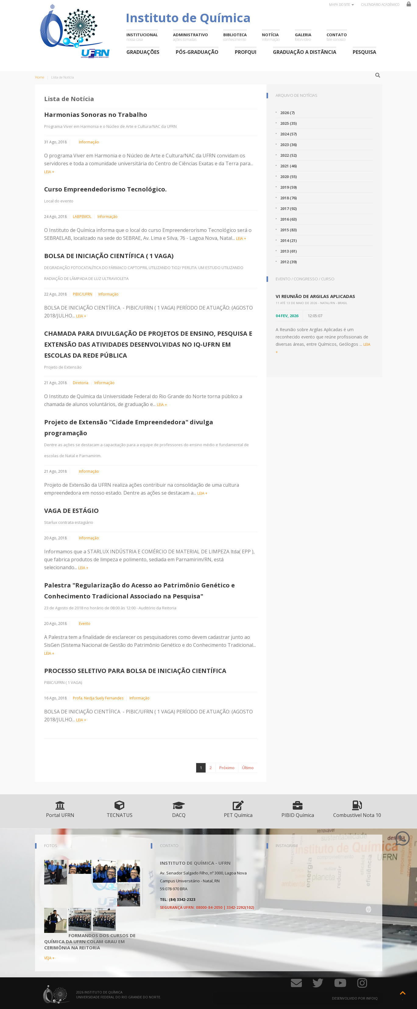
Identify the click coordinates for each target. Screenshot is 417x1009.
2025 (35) (288, 123)
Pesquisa (364, 52)
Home (39, 77)
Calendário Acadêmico (380, 4)
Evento (84, 623)
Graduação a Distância (304, 52)
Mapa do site (341, 4)
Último (248, 767)
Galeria (303, 37)
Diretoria (80, 382)
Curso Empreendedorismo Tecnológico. (105, 189)
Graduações (142, 52)
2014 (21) (288, 240)
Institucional (142, 37)
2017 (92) (288, 208)
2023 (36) (288, 144)
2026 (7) (287, 112)
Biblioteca (235, 37)
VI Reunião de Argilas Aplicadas (315, 296)
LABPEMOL (82, 216)
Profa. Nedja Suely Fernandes (98, 698)
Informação (89, 142)
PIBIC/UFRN (82, 294)
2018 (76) (288, 198)
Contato (337, 37)
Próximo (227, 767)
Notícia (271, 37)
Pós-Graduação (197, 52)
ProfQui (245, 52)
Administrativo (190, 37)
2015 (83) (288, 230)
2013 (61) (288, 251)
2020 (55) (288, 176)
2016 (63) (288, 219)
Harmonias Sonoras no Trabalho (95, 114)
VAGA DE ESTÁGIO (71, 510)
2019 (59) (288, 187)
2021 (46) (288, 166)
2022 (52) (288, 155)
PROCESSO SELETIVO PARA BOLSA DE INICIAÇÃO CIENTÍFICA (135, 671)
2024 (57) (288, 134)
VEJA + (49, 958)
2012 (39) (288, 262)
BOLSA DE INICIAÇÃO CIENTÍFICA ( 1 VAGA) (109, 256)
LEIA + (49, 171)
